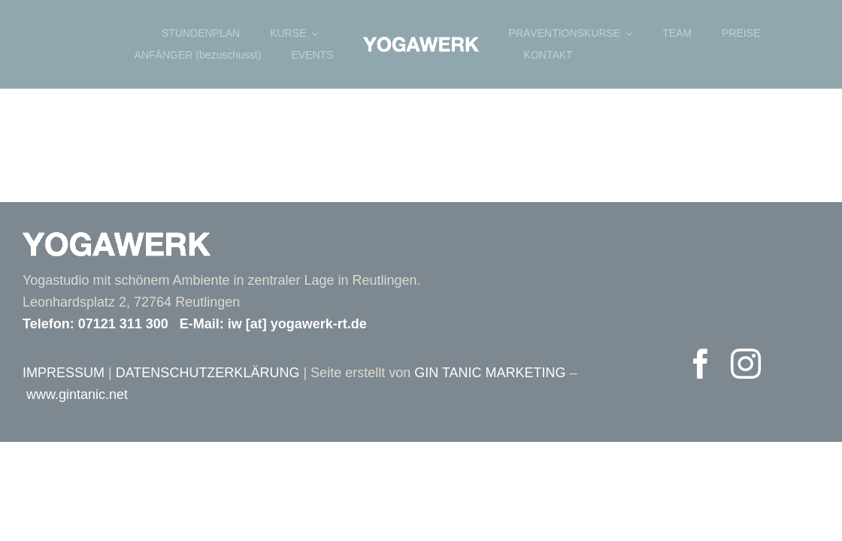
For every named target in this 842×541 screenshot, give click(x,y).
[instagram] (746, 364)
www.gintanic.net (77, 394)
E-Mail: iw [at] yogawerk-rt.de (273, 323)
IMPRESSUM (63, 372)
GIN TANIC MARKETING (489, 372)
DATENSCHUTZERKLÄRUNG (208, 372)
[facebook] (701, 364)
